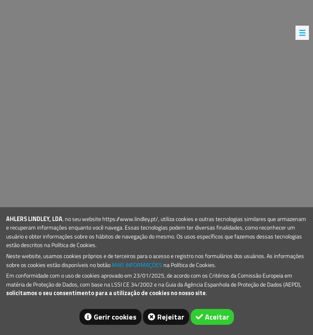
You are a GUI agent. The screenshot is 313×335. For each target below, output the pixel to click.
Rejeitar (170, 316)
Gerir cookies (115, 316)
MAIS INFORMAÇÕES (137, 265)
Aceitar (217, 316)
